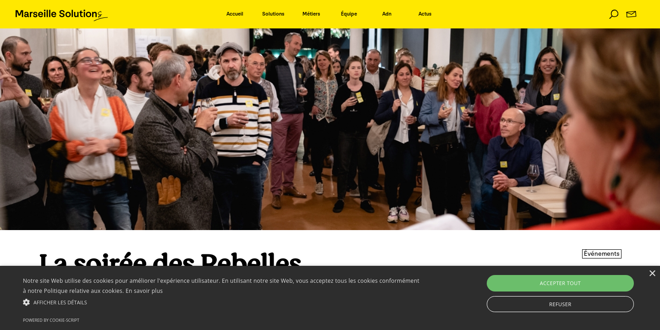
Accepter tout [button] (560, 283)
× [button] (652, 273)
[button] (222, 302)
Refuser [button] (560, 304)
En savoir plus (144, 291)
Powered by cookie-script (51, 320)
